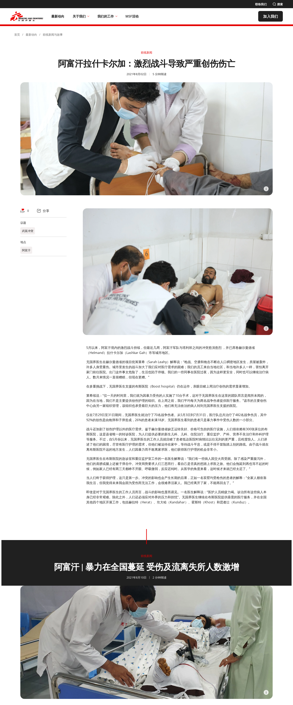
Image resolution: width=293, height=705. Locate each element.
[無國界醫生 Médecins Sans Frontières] (26, 16)
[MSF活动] (132, 16)
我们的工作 (107, 16)
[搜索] (277, 4)
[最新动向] (58, 16)
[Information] (266, 188)
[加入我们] (270, 16)
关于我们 (81, 16)
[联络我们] (261, 4)
